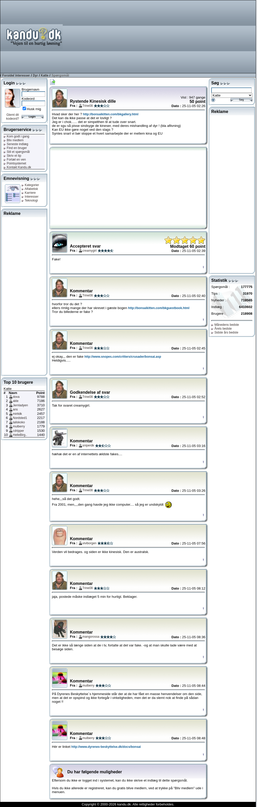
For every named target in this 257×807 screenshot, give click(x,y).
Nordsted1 (20, 418)
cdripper (18, 431)
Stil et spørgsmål (17, 152)
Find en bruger (15, 148)
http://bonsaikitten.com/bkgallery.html (111, 114)
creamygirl (89, 250)
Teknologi (30, 200)
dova (16, 397)
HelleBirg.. (20, 435)
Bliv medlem (14, 140)
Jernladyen (20, 405)
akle (16, 401)
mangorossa (90, 636)
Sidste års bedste (224, 332)
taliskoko (19, 422)
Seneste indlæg (16, 144)
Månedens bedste (225, 325)
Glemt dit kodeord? (12, 116)
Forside (7, 75)
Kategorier (30, 185)
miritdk (17, 414)
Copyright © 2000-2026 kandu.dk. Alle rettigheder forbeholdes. (128, 804)
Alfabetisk (30, 189)
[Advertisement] (196, 36)
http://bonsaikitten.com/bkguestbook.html (158, 308)
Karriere (29, 193)
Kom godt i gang (16, 136)
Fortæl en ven (15, 159)
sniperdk (88, 445)
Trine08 (87, 106)
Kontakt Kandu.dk (17, 167)
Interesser (22, 75)
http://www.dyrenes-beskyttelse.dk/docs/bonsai (106, 747)
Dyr (35, 75)
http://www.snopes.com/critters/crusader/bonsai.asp (122, 356)
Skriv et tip (12, 155)
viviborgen (89, 543)
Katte (45, 75)
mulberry (19, 426)
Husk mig (34, 109)
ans (15, 409)
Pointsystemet (15, 163)
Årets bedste (221, 328)
